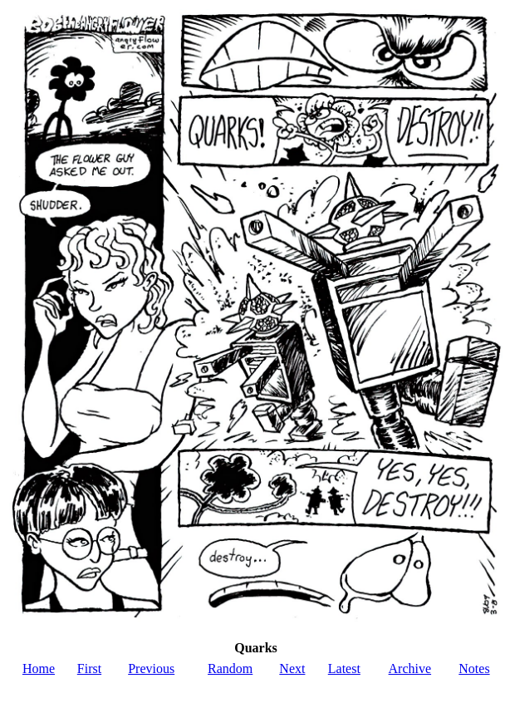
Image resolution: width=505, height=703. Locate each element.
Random (230, 668)
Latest (344, 668)
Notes (473, 668)
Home (38, 668)
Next (292, 668)
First (89, 668)
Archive (410, 668)
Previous (151, 668)
